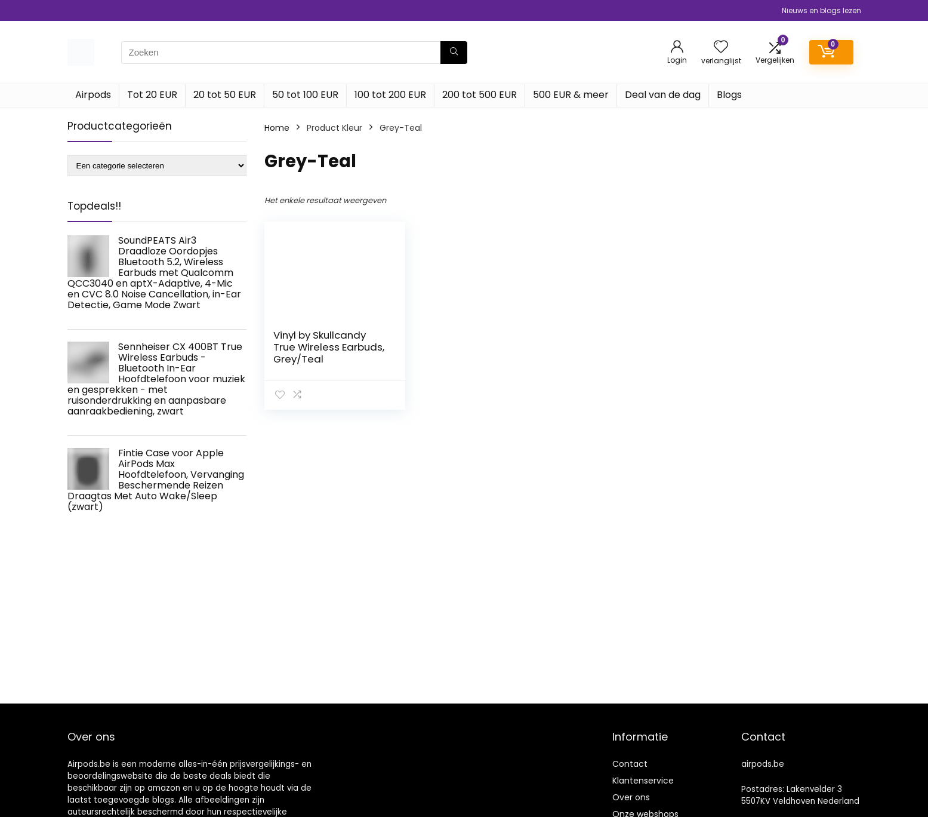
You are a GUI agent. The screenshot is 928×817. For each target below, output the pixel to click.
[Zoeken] (453, 52)
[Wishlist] (721, 47)
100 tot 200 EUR (390, 95)
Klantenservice (643, 781)
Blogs (729, 95)
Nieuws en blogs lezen (821, 10)
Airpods (93, 95)
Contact (630, 764)
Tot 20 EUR (152, 95)
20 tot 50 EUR (224, 95)
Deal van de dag (663, 95)
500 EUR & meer (571, 95)
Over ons (631, 797)
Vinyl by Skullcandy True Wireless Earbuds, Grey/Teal (328, 347)
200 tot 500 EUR (479, 95)
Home (276, 128)
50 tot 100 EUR (305, 95)
